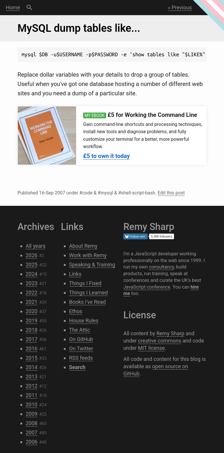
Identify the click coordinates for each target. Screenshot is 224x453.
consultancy (161, 267)
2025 (31, 264)
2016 (31, 348)
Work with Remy (88, 255)
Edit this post (171, 193)
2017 (31, 339)
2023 (31, 283)
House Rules (84, 320)
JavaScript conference (146, 287)
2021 (31, 302)
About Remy (83, 246)
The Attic (79, 330)
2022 (31, 292)
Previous (182, 7)
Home (13, 7)
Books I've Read (87, 302)
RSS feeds (81, 358)
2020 (31, 311)
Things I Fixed (85, 283)
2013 (31, 376)
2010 (31, 404)
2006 (31, 442)
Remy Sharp (170, 333)
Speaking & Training (92, 264)
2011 (31, 395)
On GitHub (81, 339)
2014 (31, 367)
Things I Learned (88, 292)
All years (36, 246)
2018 (31, 330)
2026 (31, 255)
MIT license (151, 348)
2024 (31, 274)
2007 (31, 432)
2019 (31, 320)
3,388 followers (161, 236)
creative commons (159, 341)
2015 (31, 358)
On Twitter (81, 348)
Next (209, 7)
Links (75, 274)
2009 (31, 414)
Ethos (76, 311)
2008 (31, 423)
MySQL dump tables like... (79, 28)
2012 (31, 386)
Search (29, 7)
